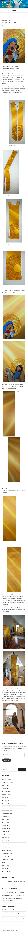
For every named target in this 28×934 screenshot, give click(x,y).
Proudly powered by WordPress (9, 930)
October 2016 (5, 804)
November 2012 (6, 853)
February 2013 (6, 847)
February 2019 (6, 791)
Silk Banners (14, 910)
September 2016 (6, 807)
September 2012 (6, 859)
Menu (14, 10)
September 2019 (6, 782)
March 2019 (5, 788)
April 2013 (5, 844)
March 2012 (5, 872)
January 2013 (5, 850)
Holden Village (6, 895)
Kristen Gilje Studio (10, 3)
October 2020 (6, 779)
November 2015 (6, 813)
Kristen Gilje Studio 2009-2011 (10, 881)
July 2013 (4, 838)
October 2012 (5, 856)
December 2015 (6, 810)
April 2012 (5, 868)
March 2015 (5, 825)
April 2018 (5, 797)
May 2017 (4, 801)
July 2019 (4, 785)
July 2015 (4, 819)
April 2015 (5, 822)
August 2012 (5, 862)
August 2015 (5, 816)
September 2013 (6, 834)
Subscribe (6, 760)
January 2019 (5, 794)
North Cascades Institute (8, 898)
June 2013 (5, 841)
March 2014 (5, 828)
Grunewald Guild (6, 892)
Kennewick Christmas (9, 22)
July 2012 (4, 865)
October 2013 (5, 831)
